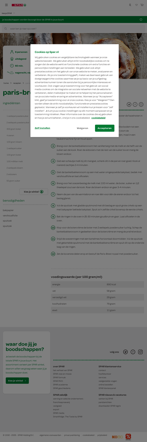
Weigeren (82, 128)
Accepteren (105, 128)
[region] (74, 90)
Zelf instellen (42, 128)
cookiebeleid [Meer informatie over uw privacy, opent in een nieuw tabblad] (98, 117)
